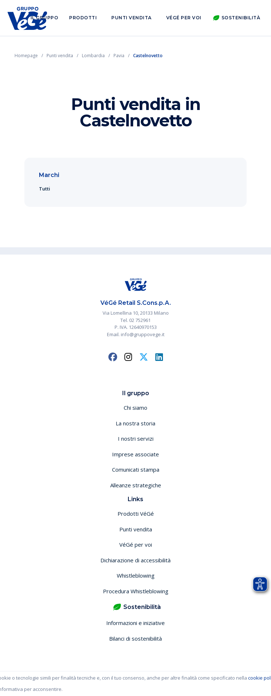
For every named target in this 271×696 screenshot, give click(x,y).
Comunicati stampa (135, 469)
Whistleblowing (136, 575)
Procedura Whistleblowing (135, 591)
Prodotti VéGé (135, 513)
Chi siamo (135, 407)
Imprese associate (135, 454)
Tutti (44, 188)
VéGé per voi (184, 17)
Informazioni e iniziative (135, 622)
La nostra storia (135, 423)
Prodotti (83, 17)
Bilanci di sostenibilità (135, 638)
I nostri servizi (136, 438)
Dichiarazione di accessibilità (135, 560)
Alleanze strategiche (135, 485)
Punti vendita (131, 17)
